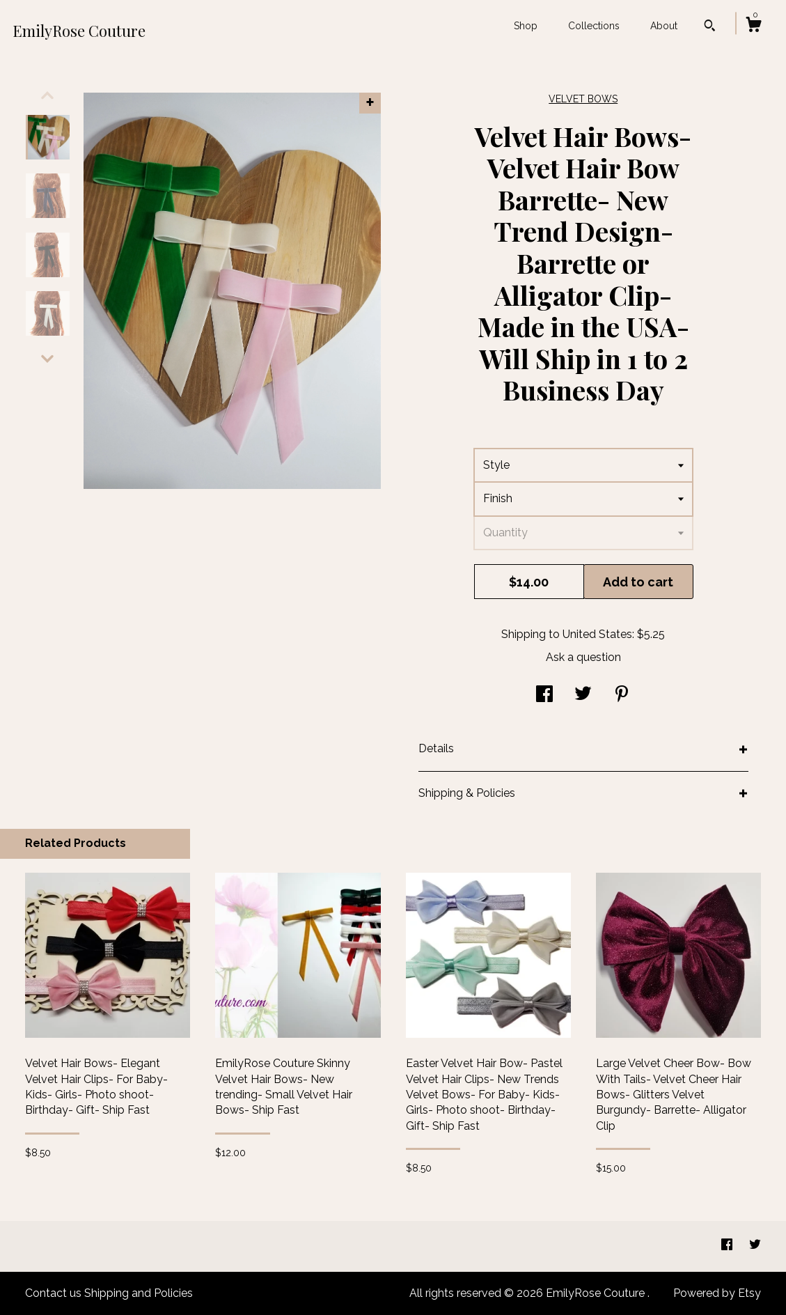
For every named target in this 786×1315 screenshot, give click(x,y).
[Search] (710, 27)
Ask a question (583, 657)
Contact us (53, 1293)
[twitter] (755, 1245)
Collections (594, 25)
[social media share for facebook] (544, 695)
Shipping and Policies (138, 1293)
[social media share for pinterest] (621, 695)
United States (597, 634)
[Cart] (753, 26)
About (663, 25)
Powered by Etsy (717, 1293)
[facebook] (728, 1245)
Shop (525, 25)
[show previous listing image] (47, 95)
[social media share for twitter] (583, 695)
